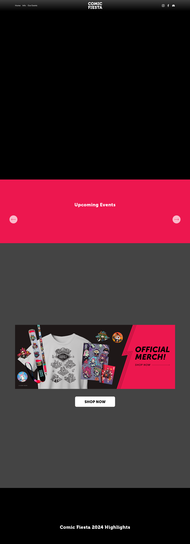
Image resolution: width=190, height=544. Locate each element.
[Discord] (173, 5)
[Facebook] (168, 5)
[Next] (177, 219)
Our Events (32, 6)
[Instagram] (163, 5)
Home (18, 6)
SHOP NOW (95, 402)
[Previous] (13, 219)
